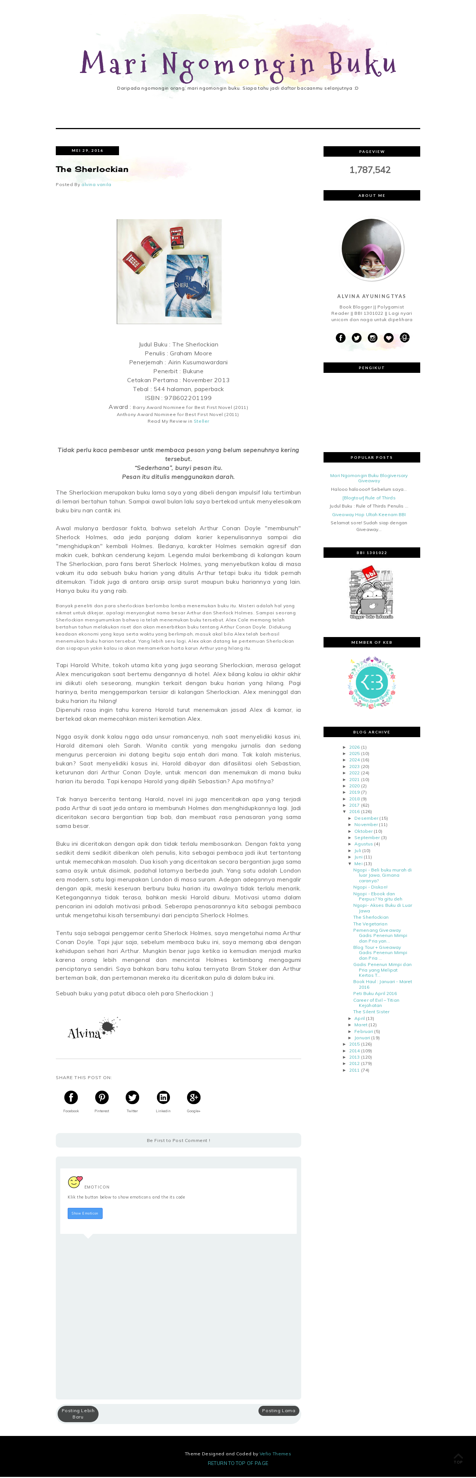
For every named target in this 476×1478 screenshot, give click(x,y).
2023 (354, 767)
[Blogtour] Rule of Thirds (369, 499)
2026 (354, 748)
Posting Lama (278, 1411)
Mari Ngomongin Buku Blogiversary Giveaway (369, 479)
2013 (354, 1058)
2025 (354, 754)
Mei (358, 864)
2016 (354, 813)
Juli (357, 851)
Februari (363, 1032)
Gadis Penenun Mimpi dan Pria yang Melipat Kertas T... (382, 971)
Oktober (363, 832)
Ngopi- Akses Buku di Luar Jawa (382, 908)
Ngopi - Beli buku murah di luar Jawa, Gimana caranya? (382, 876)
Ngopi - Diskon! (370, 888)
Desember (366, 819)
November (366, 825)
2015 (354, 1045)
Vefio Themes (275, 1455)
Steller (201, 422)
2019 (354, 793)
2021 (354, 780)
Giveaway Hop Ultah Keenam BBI (369, 515)
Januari (362, 1039)
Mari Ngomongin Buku (240, 64)
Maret (360, 1025)
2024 (354, 761)
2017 (354, 806)
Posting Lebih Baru (78, 1415)
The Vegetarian (370, 925)
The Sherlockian (371, 918)
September (367, 838)
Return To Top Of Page (238, 1464)
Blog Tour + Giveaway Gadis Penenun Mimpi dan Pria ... (380, 954)
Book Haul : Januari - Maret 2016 (382, 985)
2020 (354, 787)
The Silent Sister (371, 1012)
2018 (354, 800)
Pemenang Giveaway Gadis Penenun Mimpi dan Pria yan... (380, 936)
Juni (358, 858)
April (359, 1019)
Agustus (363, 845)
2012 (354, 1065)
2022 (354, 774)
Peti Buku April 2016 (375, 994)
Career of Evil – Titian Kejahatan (376, 1003)
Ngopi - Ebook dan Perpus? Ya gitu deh (377, 897)
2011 (354, 1071)
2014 (354, 1052)
